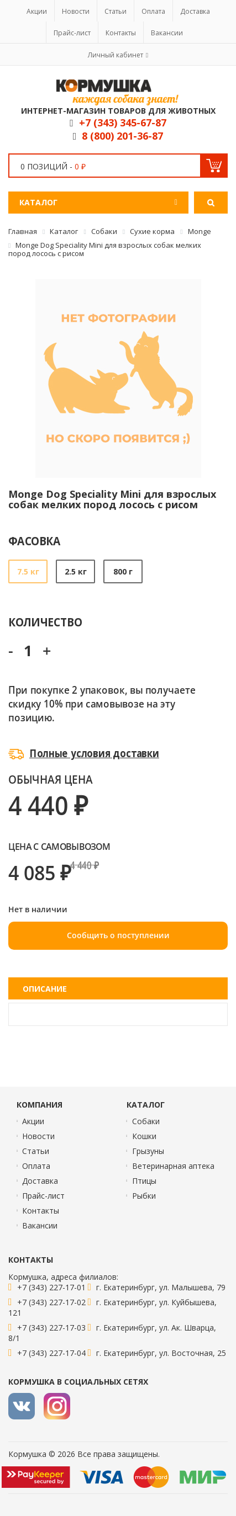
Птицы (144, 1180)
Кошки (144, 1136)
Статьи (115, 11)
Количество (45, 622)
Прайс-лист (72, 33)
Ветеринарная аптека (173, 1166)
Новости (76, 11)
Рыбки (144, 1195)
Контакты (121, 33)
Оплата (153, 11)
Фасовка (34, 541)
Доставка (195, 11)
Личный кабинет (115, 55)
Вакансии (167, 33)
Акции (37, 11)
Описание (45, 988)
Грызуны (148, 1151)
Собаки (146, 1121)
